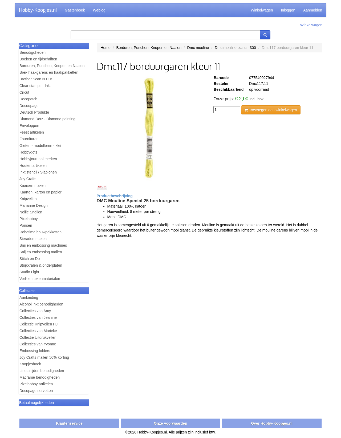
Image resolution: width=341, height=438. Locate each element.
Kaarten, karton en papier (40, 192)
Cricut (24, 92)
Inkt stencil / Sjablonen (38, 172)
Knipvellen (28, 199)
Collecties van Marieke (38, 331)
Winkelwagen (262, 10)
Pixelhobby (28, 219)
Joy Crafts (27, 179)
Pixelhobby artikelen (36, 384)
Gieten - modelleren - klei (40, 145)
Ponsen (25, 225)
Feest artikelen (31, 132)
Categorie (28, 45)
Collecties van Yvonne (37, 344)
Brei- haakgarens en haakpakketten (48, 72)
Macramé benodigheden (39, 377)
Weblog (99, 10)
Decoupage (29, 106)
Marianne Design (33, 205)
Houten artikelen (33, 165)
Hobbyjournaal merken (38, 159)
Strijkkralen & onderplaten (40, 265)
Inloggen (288, 10)
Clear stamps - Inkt (35, 86)
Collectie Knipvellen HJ (38, 324)
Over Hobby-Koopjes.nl (272, 423)
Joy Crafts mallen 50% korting (44, 357)
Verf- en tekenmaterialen (39, 278)
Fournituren (29, 139)
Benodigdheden (32, 52)
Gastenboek (75, 10)
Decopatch (28, 99)
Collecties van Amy (35, 311)
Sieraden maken (33, 239)
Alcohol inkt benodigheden (41, 304)
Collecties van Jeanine (38, 317)
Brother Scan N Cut (35, 79)
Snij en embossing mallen (40, 252)
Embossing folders (34, 351)
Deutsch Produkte (34, 112)
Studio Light (29, 272)
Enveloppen (29, 125)
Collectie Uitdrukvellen (37, 337)
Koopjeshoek (30, 364)
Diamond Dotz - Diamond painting (47, 119)
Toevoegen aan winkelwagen (271, 110)
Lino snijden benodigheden (41, 371)
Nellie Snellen (30, 212)
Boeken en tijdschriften (38, 59)
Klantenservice (69, 423)
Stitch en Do (29, 259)
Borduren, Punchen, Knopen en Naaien (51, 66)
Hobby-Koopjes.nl (38, 10)
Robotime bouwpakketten (40, 232)
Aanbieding (28, 297)
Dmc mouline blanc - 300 (235, 48)
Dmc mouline (198, 48)
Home (106, 48)
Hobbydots (28, 152)
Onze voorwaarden (170, 423)
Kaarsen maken (32, 185)
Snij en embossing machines (43, 245)
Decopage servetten (36, 391)
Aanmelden (312, 10)
